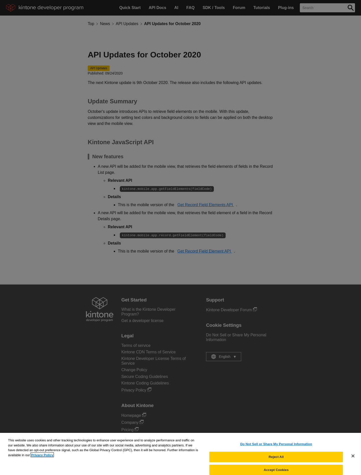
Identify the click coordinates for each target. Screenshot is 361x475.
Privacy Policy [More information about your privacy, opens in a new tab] (42, 458)
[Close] (352, 458)
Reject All (276, 459)
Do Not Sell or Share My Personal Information (276, 447)
